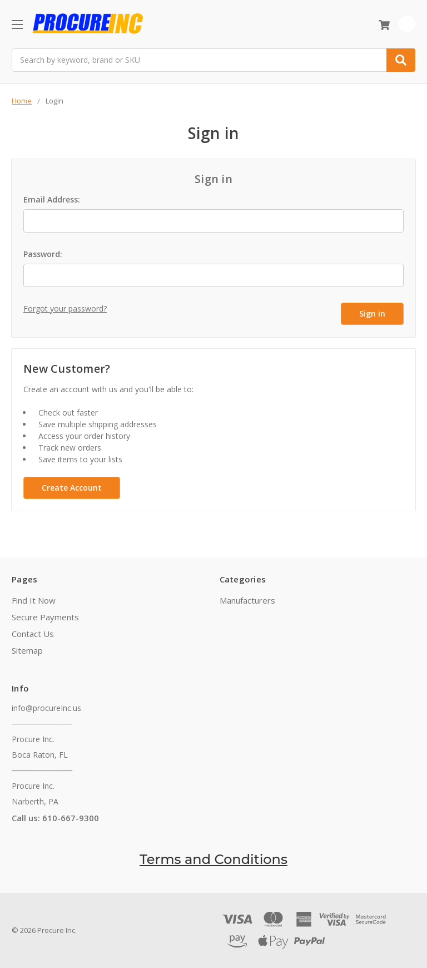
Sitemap (27, 649)
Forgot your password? (65, 308)
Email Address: (51, 199)
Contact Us (33, 633)
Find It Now (34, 599)
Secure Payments (45, 616)
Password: (42, 254)
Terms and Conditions (213, 859)
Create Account (72, 487)
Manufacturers (247, 599)
